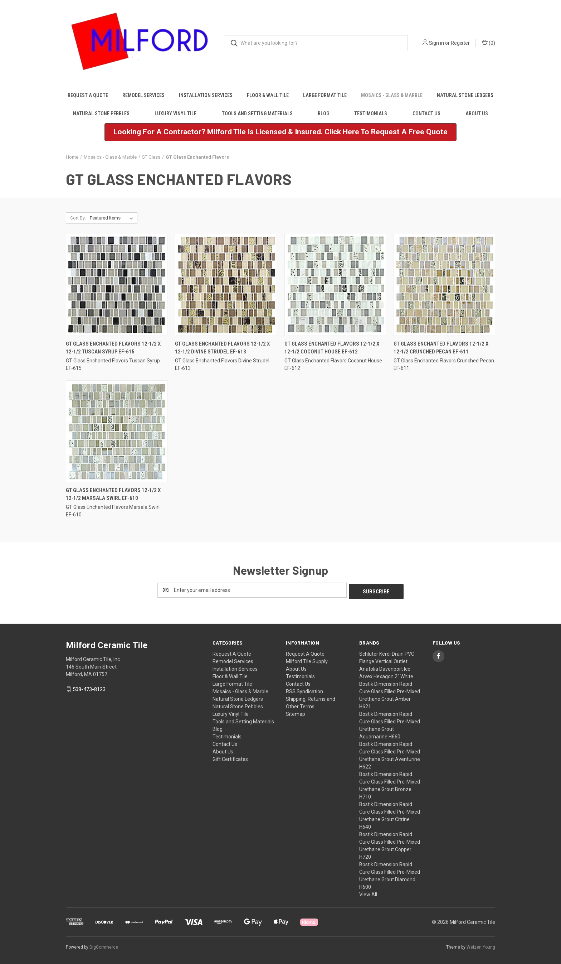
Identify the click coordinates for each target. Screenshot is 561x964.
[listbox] (113, 218)
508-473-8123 (89, 688)
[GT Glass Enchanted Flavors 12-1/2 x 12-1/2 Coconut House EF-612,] (335, 284)
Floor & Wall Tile (268, 95)
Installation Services (206, 95)
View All (368, 893)
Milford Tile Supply (307, 660)
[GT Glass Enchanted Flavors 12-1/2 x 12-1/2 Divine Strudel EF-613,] (225, 284)
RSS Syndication (304, 690)
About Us (476, 113)
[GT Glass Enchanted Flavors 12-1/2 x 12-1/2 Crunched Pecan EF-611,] (444, 284)
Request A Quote (88, 95)
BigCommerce (103, 945)
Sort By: (78, 218)
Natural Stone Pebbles (101, 113)
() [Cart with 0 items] (488, 42)
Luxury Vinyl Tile (175, 113)
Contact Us (426, 113)
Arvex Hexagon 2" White (386, 675)
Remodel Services (143, 95)
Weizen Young (481, 945)
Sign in (436, 43)
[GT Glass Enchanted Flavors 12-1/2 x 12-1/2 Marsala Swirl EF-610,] (116, 431)
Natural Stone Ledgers (465, 95)
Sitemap (295, 712)
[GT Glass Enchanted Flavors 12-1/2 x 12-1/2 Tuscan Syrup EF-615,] (116, 284)
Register (460, 43)
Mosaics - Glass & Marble (392, 95)
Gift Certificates (230, 758)
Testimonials (370, 113)
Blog (323, 113)
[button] (280, 132)
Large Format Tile (325, 95)
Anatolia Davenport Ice (384, 667)
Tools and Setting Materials (257, 113)
